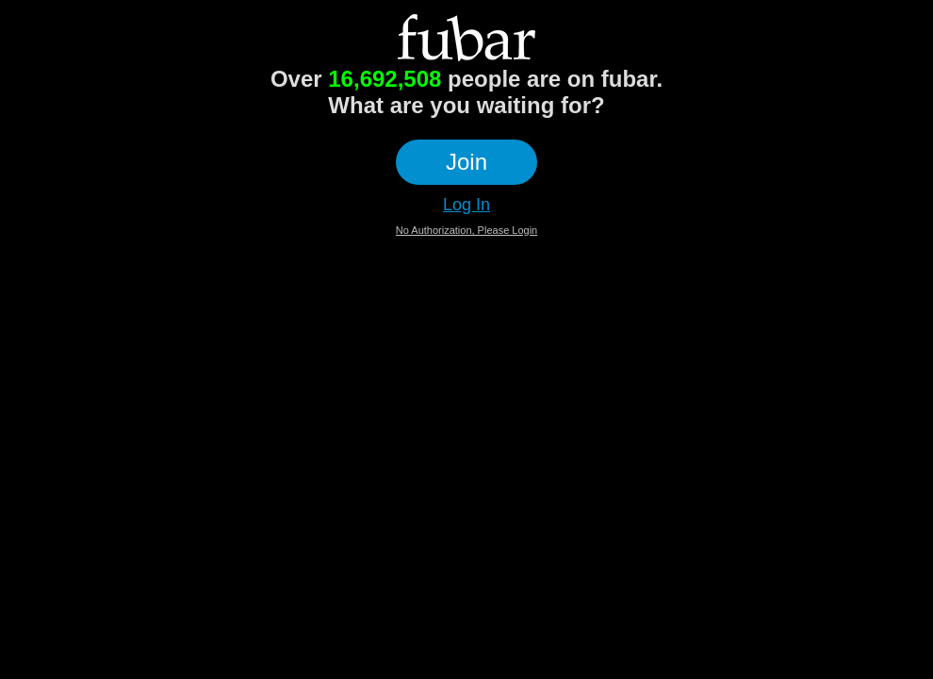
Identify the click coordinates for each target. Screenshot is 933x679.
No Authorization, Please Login (466, 230)
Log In (466, 204)
